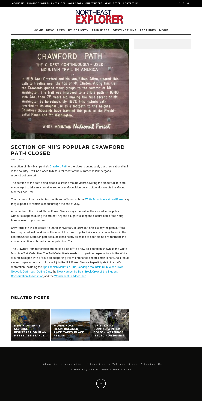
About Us (18, 3)
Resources (55, 30)
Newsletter (112, 3)
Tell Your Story (72, 3)
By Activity (78, 30)
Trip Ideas (101, 30)
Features (148, 30)
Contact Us (131, 3)
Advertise (98, 364)
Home (38, 30)
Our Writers (93, 3)
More (163, 30)
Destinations (125, 30)
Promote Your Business (43, 3)
